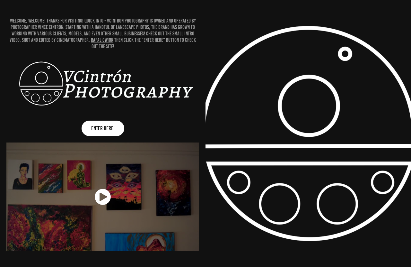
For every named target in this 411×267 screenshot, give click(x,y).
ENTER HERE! (103, 128)
